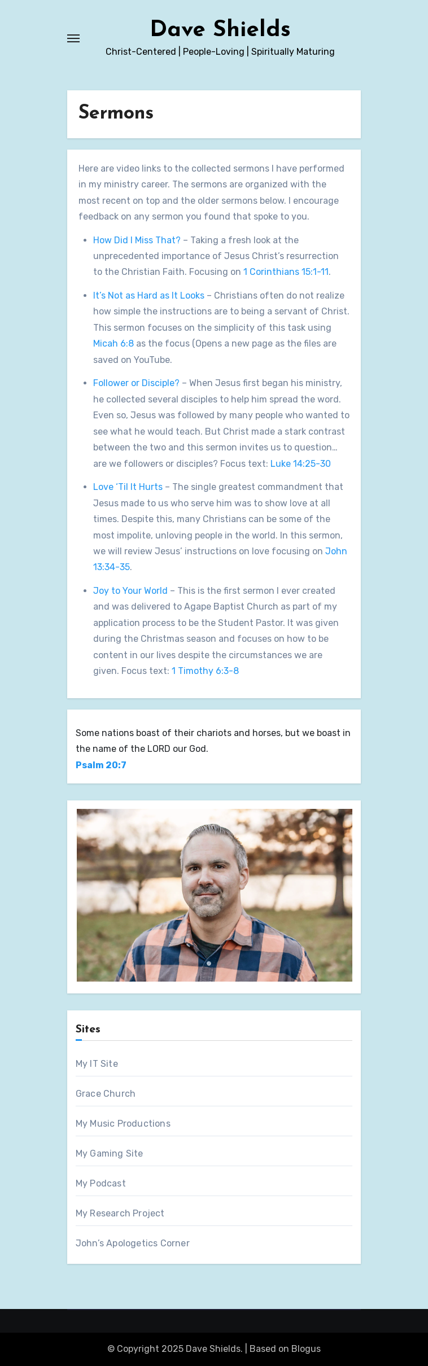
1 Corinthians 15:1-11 (286, 271)
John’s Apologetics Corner (133, 1243)
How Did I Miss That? (137, 240)
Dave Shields (220, 30)
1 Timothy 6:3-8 (205, 671)
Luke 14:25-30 (300, 463)
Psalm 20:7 (101, 765)
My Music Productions (123, 1123)
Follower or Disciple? (136, 383)
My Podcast (101, 1183)
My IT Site (97, 1063)
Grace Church (106, 1093)
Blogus (306, 1348)
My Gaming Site (109, 1153)
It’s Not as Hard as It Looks (148, 295)
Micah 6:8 (113, 343)
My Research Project (120, 1213)
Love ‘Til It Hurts (128, 486)
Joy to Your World (130, 590)
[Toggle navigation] (73, 38)
